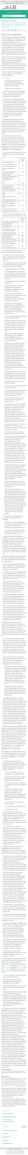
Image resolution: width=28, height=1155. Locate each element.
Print (9, 30)
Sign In (23, 1153)
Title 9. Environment (14, 22)
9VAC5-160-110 (7, 965)
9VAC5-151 (21, 128)
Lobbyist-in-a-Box (17, 1149)
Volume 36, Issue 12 (12, 1085)
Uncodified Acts (7, 1143)
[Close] (26, 1)
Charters (5, 1134)
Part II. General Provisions (16, 25)
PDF (13, 30)
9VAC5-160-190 (5, 969)
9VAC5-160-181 (8, 926)
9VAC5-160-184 (19, 967)
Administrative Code (8, 16)
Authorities (6, 1137)
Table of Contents (5, 22)
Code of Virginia (7, 1113)
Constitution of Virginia (9, 1130)
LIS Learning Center (10, 1)
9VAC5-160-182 (5, 967)
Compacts (5, 1140)
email (16, 30)
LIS (9, 7)
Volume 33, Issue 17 (20, 1084)
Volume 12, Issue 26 (20, 1078)
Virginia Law (14, 12)
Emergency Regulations (8, 1121)
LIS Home (11, 1149)
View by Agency (6, 1119)
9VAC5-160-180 (21, 965)
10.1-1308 (4, 1071)
